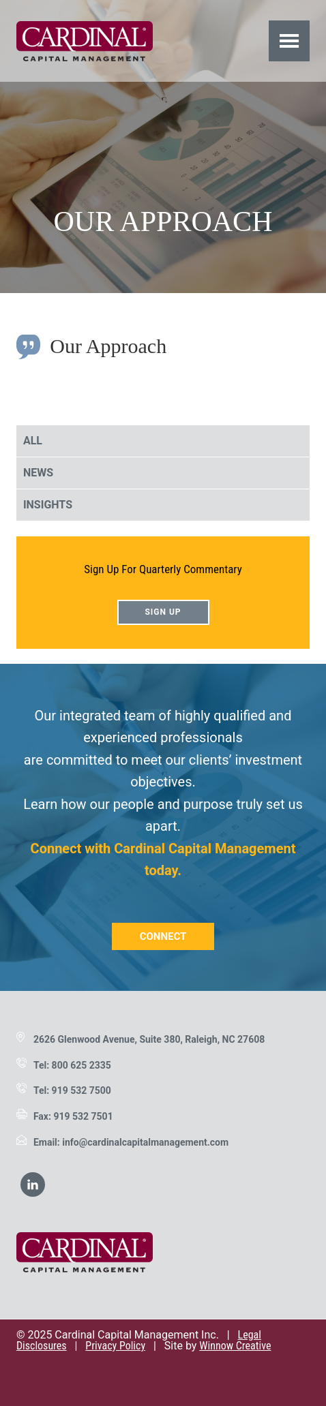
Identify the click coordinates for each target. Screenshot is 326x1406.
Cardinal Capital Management (84, 41)
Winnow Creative (235, 1345)
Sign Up (163, 612)
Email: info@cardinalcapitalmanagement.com (130, 1142)
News (38, 472)
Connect (163, 936)
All (32, 440)
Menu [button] (289, 40)
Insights (47, 504)
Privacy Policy (115, 1345)
